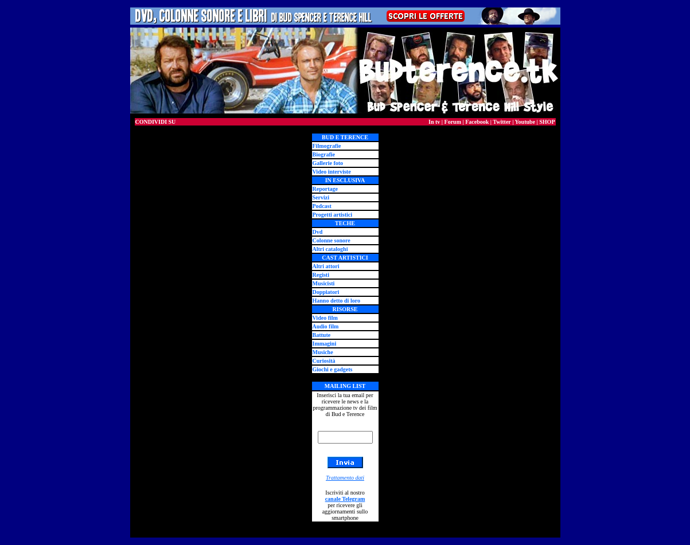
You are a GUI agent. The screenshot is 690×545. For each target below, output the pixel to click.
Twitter (501, 122)
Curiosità (324, 361)
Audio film (326, 326)
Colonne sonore (331, 240)
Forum (453, 122)
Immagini (325, 343)
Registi (321, 275)
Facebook (477, 122)
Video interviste (332, 171)
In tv (434, 122)
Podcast (322, 206)
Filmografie (327, 146)
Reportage (325, 189)
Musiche (323, 352)
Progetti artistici (333, 214)
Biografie (324, 154)
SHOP (547, 122)
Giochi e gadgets (333, 369)
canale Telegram (345, 499)
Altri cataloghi (330, 249)
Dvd (318, 232)
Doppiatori (326, 292)
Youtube (524, 122)
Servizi (321, 197)
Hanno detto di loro (336, 300)
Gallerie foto (328, 163)
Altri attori (326, 266)
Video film (325, 318)
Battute (322, 335)
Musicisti (324, 283)
